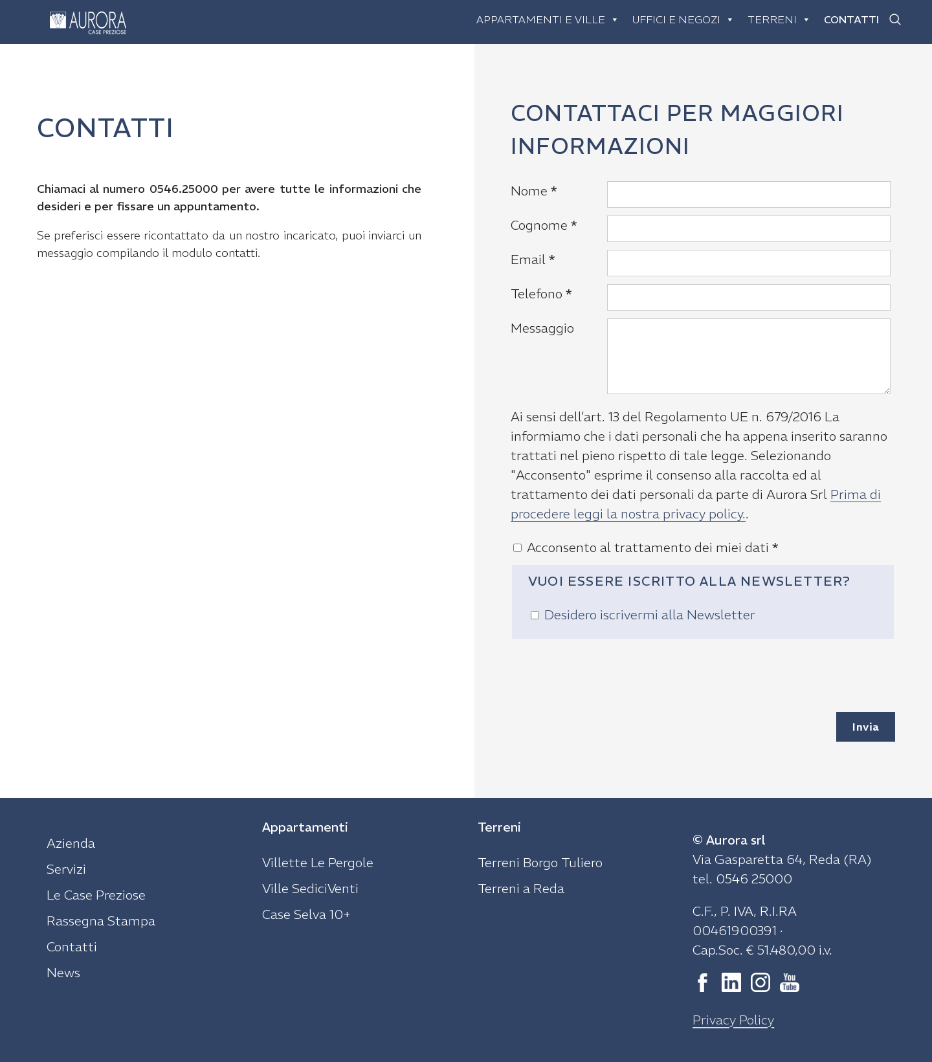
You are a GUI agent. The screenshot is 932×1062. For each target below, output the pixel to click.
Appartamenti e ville (547, 19)
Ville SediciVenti (310, 888)
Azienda (71, 843)
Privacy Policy (733, 1020)
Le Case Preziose (96, 895)
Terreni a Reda (521, 888)
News (63, 972)
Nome (534, 191)
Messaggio (542, 328)
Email (533, 259)
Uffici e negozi (683, 19)
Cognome (544, 225)
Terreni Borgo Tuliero (540, 862)
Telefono (541, 293)
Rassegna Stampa (101, 921)
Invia (865, 726)
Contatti (851, 19)
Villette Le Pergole (317, 862)
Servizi (66, 869)
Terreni (779, 19)
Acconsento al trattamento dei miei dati (653, 547)
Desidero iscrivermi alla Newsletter (649, 614)
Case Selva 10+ (306, 914)
